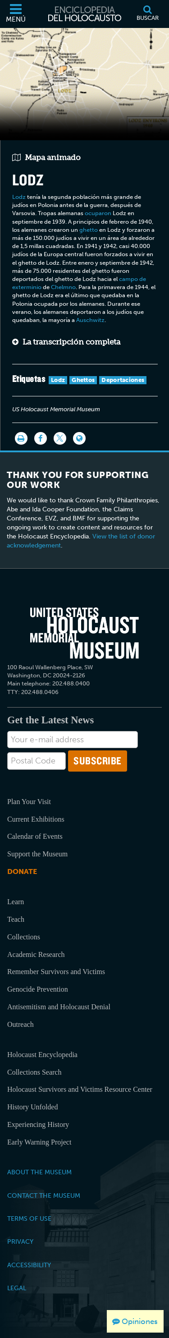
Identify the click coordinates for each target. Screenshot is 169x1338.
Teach (15, 919)
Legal (16, 1288)
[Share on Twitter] (60, 438)
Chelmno (63, 287)
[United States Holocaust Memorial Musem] (84, 632)
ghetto (88, 229)
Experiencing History (38, 1124)
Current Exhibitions (35, 819)
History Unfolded (32, 1107)
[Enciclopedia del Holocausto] (84, 14)
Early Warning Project (39, 1142)
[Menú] (16, 14)
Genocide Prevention (37, 989)
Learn (15, 902)
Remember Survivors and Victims (56, 971)
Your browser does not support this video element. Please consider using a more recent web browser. (84, 82)
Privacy (20, 1241)
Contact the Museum (43, 1195)
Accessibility (29, 1265)
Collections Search (34, 1072)
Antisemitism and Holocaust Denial (58, 1007)
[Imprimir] (21, 438)
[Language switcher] (79, 438)
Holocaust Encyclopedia (42, 1054)
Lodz (19, 196)
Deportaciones (122, 380)
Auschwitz (90, 320)
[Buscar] (147, 14)
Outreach (20, 1024)
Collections (23, 937)
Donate (22, 871)
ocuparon (98, 213)
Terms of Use (29, 1218)
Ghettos (83, 380)
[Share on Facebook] (40, 438)
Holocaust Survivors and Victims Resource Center (79, 1089)
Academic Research (35, 954)
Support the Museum (37, 854)
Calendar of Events (35, 836)
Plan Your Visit (29, 801)
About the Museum (39, 1172)
